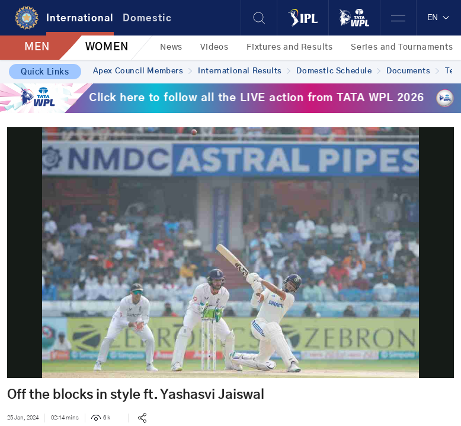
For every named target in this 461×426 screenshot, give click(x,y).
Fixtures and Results (289, 47)
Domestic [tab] (147, 18)
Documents (412, 71)
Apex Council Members (143, 71)
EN (438, 17)
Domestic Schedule (338, 71)
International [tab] (80, 18)
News (171, 47)
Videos (214, 47)
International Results (244, 71)
